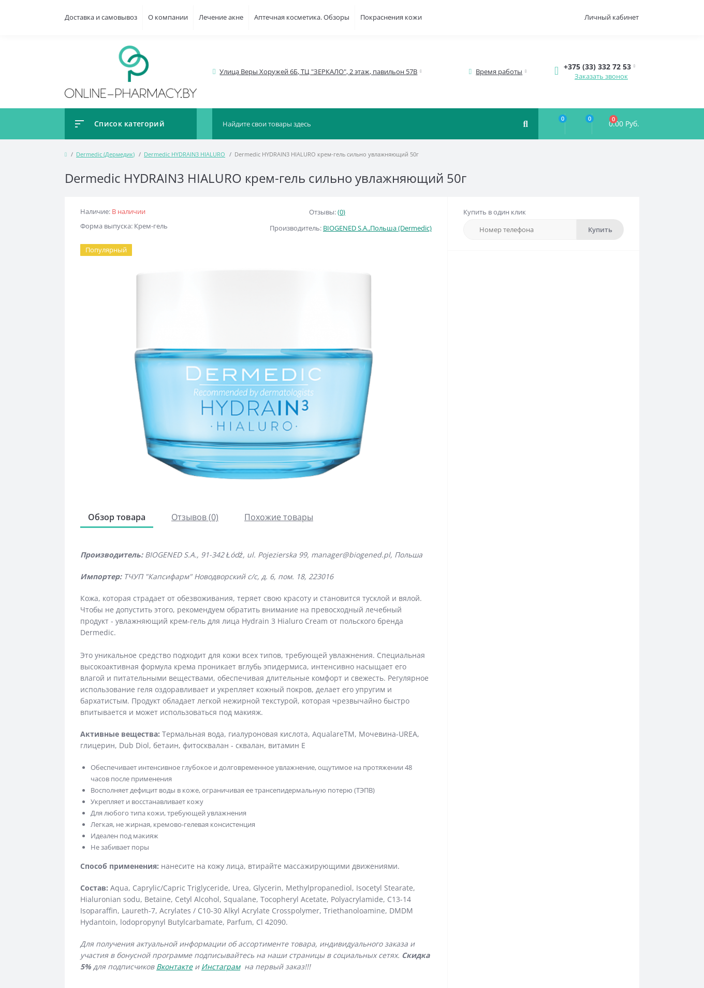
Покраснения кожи (391, 17)
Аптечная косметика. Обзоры (301, 17)
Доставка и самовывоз (101, 17)
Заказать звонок (601, 76)
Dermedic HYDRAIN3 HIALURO (184, 154)
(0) (341, 212)
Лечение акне (221, 17)
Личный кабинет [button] (611, 17)
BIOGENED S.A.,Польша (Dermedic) (377, 228)
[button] (319, 71)
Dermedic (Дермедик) (105, 154)
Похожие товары (278, 517)
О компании (168, 17)
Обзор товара (116, 517)
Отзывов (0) (194, 517)
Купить (600, 229)
